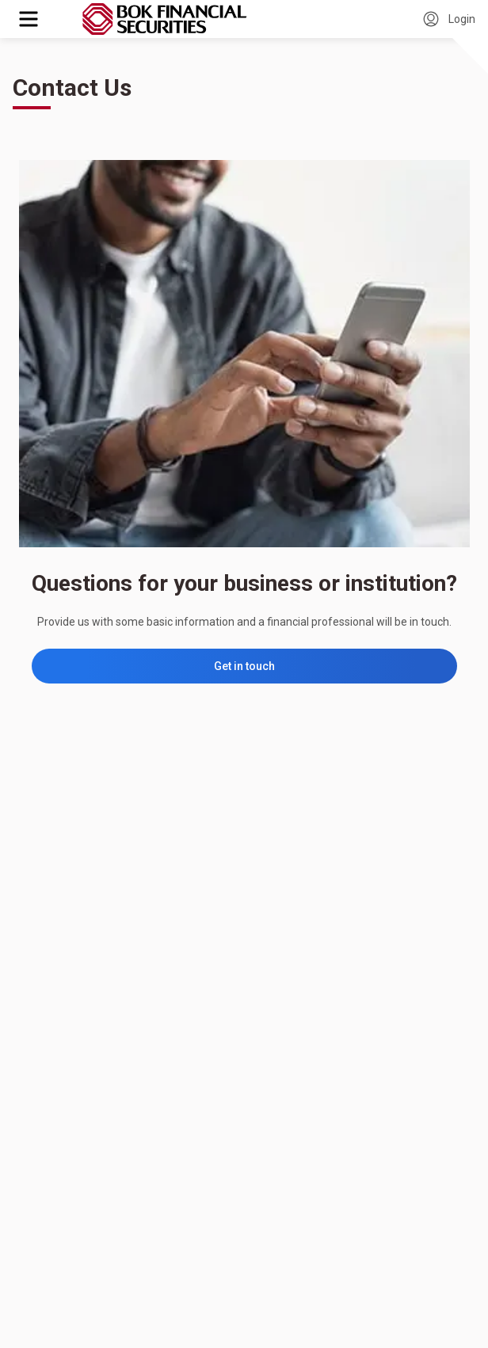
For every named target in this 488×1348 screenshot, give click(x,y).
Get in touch (244, 666)
